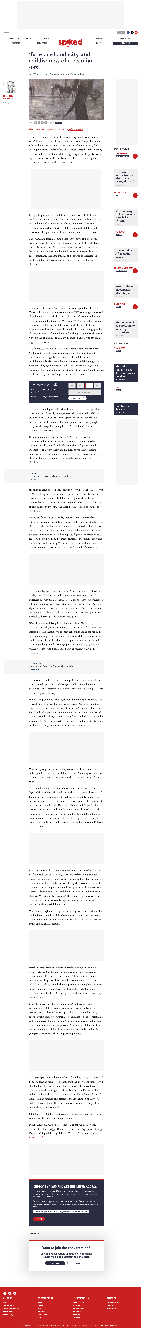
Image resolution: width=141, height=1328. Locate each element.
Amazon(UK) (36, 1137)
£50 (97, 386)
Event (118, 351)
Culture (40, 1305)
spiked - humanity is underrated (70, 43)
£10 (80, 386)
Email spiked (111, 1309)
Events (99, 38)
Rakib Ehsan (120, 304)
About (5, 1302)
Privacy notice (8, 1312)
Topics (11, 38)
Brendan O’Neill (78, 1302)
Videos (46, 38)
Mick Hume (76, 1315)
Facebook (128, 32)
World (118, 307)
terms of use (64, 1325)
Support (39, 1219)
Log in (120, 32)
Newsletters (125, 38)
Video (116, 387)
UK (117, 195)
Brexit (40, 1309)
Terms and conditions (11, 1309)
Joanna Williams (78, 1309)
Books (99, 43)
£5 (72, 386)
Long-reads (42, 43)
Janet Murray (120, 153)
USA (39, 1318)
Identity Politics (122, 156)
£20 (89, 386)
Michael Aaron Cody (123, 268)
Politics (59, 122)
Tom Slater (119, 232)
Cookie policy (8, 1315)
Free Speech (42, 1315)
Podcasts (16, 43)
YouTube (136, 32)
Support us (125, 43)
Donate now (75, 398)
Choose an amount (85, 392)
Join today (55, 1263)
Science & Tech (121, 271)
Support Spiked (8, 1305)
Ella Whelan (76, 1312)
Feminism (41, 1312)
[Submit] (27, 32)
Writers (29, 38)
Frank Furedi (120, 193)
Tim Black (76, 1318)
